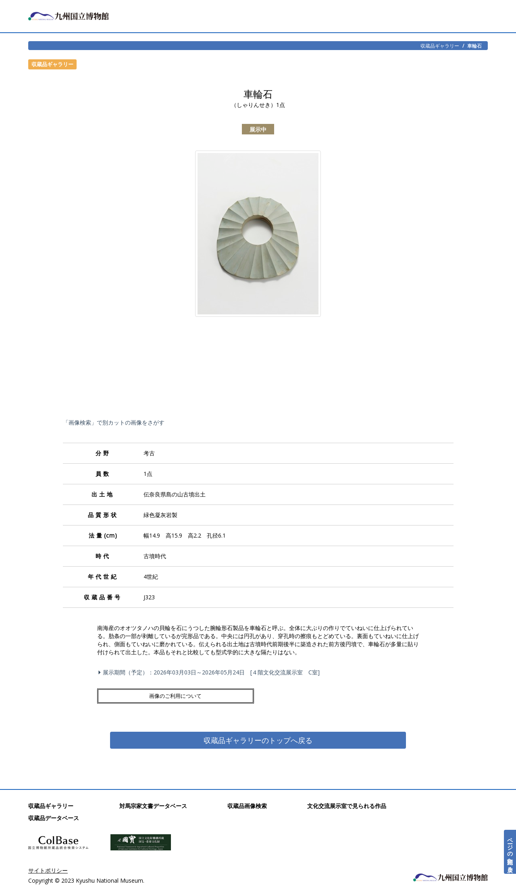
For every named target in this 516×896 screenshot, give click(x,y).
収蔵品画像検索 (247, 805)
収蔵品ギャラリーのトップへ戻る (258, 739)
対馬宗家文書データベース (153, 805)
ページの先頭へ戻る (510, 852)
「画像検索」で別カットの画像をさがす (113, 422)
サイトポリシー (48, 870)
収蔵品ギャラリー (439, 45)
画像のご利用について (137, 695)
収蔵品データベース (53, 817)
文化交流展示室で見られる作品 (346, 805)
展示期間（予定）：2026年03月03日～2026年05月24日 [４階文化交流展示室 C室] (210, 672)
